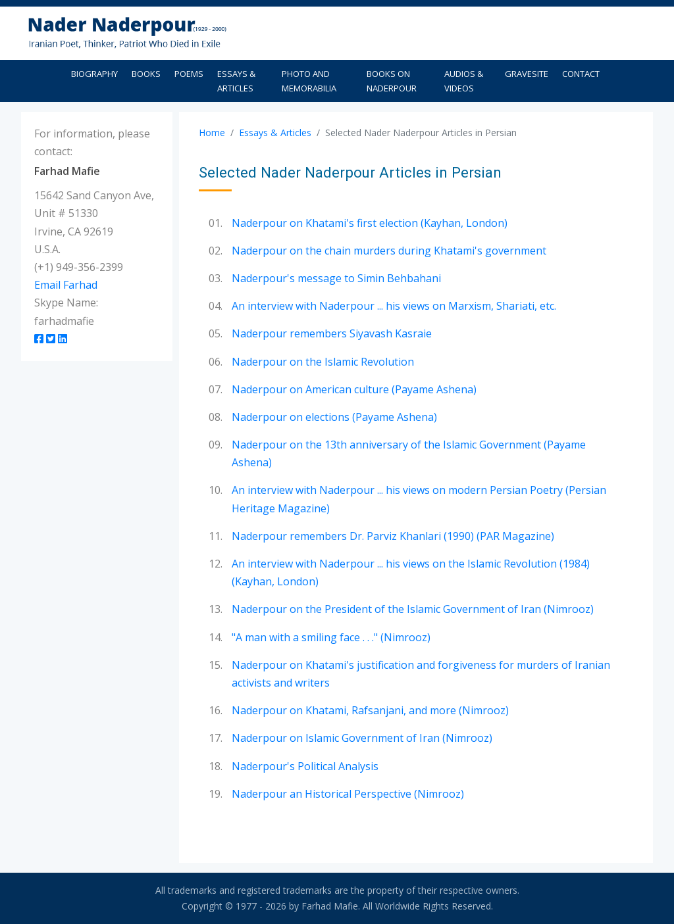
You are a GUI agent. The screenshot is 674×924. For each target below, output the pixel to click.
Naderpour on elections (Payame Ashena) (334, 417)
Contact (581, 74)
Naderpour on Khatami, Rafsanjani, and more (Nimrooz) (370, 710)
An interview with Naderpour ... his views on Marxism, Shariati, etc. (394, 306)
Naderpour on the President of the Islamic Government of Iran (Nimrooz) (413, 609)
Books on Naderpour (392, 81)
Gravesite (526, 74)
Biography (94, 74)
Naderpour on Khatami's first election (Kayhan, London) (369, 223)
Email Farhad (65, 285)
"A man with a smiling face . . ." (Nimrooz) (331, 637)
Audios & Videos (463, 81)
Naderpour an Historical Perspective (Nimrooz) (348, 794)
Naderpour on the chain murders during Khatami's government (389, 250)
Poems (188, 74)
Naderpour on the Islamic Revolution (323, 361)
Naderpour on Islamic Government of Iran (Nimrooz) (362, 738)
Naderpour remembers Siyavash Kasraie (332, 333)
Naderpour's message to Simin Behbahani (336, 278)
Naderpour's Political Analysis (305, 766)
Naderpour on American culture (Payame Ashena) (354, 389)
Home (212, 132)
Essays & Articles (236, 81)
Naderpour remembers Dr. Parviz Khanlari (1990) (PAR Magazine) (393, 536)
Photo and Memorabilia (309, 81)
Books (146, 74)
